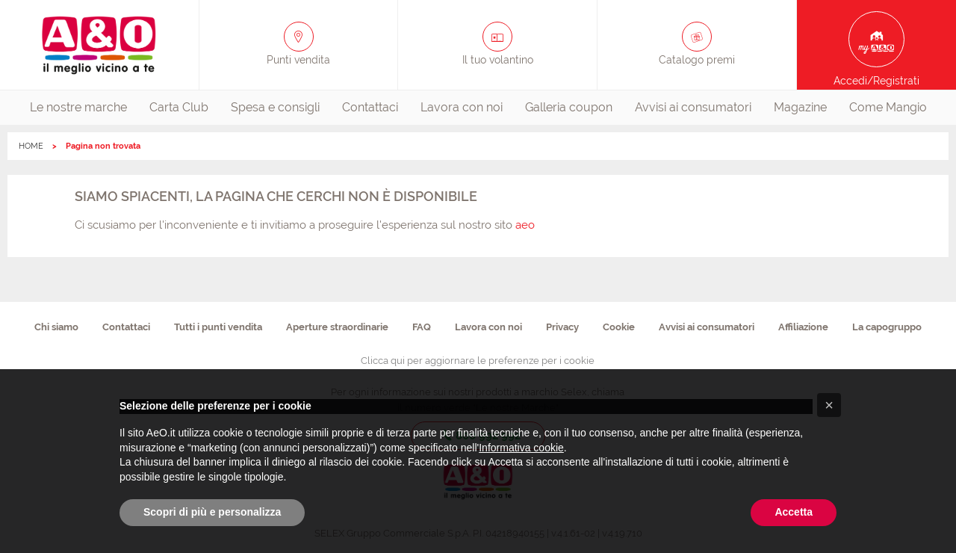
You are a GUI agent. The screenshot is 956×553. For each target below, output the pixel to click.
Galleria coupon (568, 107)
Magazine (800, 107)
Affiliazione (803, 327)
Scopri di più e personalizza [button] (212, 512)
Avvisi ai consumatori (693, 107)
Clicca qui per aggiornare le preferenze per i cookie (478, 360)
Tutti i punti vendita (218, 327)
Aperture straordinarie (337, 327)
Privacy (562, 327)
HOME (31, 146)
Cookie (619, 327)
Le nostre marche (78, 107)
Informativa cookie (521, 448)
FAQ (421, 327)
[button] (829, 405)
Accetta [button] (794, 512)
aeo (525, 225)
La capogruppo (887, 327)
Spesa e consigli (275, 107)
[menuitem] (78, 107)
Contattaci (370, 107)
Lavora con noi (461, 107)
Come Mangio (888, 107)
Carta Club (178, 107)
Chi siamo (56, 327)
